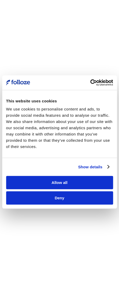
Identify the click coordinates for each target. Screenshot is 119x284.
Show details (90, 167)
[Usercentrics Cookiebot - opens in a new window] (90, 82)
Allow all (59, 182)
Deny (59, 198)
